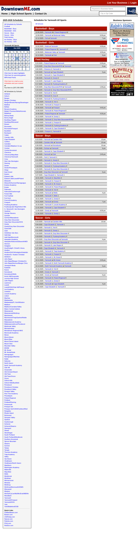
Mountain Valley (9, 346)
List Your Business (117, 3)
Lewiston (7, 291)
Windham (7, 478)
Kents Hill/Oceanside (11, 276)
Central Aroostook (10, 150)
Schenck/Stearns (10, 426)
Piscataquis (8, 396)
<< (6, 48)
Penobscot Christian (11, 387)
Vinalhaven (8, 461)
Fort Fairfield (8, 196)
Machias (7, 298)
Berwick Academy (10, 109)
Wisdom (7, 491)
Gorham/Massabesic (11, 217)
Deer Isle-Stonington (11, 161)
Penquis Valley (9, 391)
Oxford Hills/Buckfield (11, 383)
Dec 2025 (17, 48)
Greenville (7, 228)
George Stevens (10, 213)
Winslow (7, 483)
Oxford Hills (8, 380)
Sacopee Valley (9, 417)
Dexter (6, 165)
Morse (6, 335)
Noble (6, 359)
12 (24, 58)
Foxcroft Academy (10, 200)
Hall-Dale (7, 235)
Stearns (7, 443)
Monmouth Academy (11, 333)
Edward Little (8, 176)
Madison (7, 304)
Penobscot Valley (10, 389)
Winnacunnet (8, 480)
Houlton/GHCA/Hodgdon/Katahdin (16, 252)
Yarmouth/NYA (9, 502)
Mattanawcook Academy (12, 322)
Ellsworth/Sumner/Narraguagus (15, 183)
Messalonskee (9, 328)
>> (27, 48)
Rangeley (7, 411)
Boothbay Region (10, 120)
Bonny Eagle (8, 118)
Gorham (7, 215)
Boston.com (8, 514)
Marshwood (8, 315)
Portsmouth (8, 404)
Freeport (7, 202)
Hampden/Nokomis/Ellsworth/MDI (15, 241)
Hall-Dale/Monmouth (11, 237)
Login (133, 3)
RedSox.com (8, 525)
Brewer (6, 124)
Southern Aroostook (11, 439)
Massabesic (8, 320)
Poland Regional (10, 398)
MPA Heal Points (10, 77)
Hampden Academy (11, 239)
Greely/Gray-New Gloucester (14, 226)
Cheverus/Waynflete (11, 155)
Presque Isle (8, 406)
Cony (6, 159)
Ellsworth (7, 181)
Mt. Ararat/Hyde (9, 352)
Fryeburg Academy (10, 204)
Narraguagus (8, 354)
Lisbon (6, 296)
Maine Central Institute (12, 309)
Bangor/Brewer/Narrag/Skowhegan (16, 102)
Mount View (8, 344)
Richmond (7, 415)
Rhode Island (9, 413)
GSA (6, 231)
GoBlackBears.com (11, 512)
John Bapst (8, 259)
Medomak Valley (10, 326)
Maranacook (8, 311)
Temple (6, 450)
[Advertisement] (122, 139)
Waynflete (7, 472)
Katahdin (7, 267)
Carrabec (7, 144)
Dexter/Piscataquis (10, 168)
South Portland (9, 435)
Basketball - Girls (10, 31)
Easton (6, 174)
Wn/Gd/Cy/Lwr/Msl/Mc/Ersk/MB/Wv (16, 493)
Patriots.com (8, 521)
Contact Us (41, 13)
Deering (7, 163)
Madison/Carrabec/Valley (13, 307)
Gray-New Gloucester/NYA (13, 222)
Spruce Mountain (10, 441)
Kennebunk (8, 272)
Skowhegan (8, 433)
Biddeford (7, 113)
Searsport (7, 428)
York (5, 504)
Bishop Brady (9, 115)
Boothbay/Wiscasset (11, 122)
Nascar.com (8, 519)
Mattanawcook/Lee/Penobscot (14, 324)
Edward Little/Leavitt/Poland (14, 178)
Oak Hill (7, 367)
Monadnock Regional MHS (13, 330)
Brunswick (7, 126)
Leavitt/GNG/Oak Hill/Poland (14, 287)
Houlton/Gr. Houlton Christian (14, 254)
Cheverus (7, 152)
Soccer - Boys (9, 33)
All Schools (39, 24)
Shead (6, 430)
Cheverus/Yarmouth (11, 157)
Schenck (7, 424)
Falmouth (7, 189)
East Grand (8, 172)
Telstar (6, 448)
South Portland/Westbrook (13, 437)
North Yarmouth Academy (13, 365)
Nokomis (7, 361)
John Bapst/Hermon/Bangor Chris (15, 263)
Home (4, 13)
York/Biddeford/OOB (11, 506)
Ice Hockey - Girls (10, 41)
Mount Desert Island (11, 341)
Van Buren (8, 459)
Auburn (6, 96)
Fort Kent (7, 198)
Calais (6, 135)
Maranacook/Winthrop (12, 313)
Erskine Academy (10, 185)
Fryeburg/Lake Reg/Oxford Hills (15, 207)
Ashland (7, 94)
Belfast (6, 107)
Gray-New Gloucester (11, 220)
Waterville (7, 469)
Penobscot (8, 385)
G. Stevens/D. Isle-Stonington (14, 209)
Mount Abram (9, 337)
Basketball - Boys (10, 28)
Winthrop (7, 485)
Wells (6, 474)
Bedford (7, 105)
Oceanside (8, 370)
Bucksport (7, 133)
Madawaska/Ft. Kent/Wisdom (14, 302)
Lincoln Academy (10, 294)
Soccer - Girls (9, 35)
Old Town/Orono (9, 376)
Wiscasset (7, 489)
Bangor (6, 98)
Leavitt (6, 285)
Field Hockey (8, 37)
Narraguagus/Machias (12, 356)
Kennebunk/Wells (10, 274)
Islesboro (7, 257)
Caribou (7, 141)
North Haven (8, 363)
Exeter (6, 187)
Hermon (7, 244)
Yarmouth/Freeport (10, 500)
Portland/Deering (10, 402)
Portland (7, 400)
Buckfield (7, 131)
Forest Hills (8, 194)
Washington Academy (11, 467)
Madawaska (8, 300)
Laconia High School (11, 278)
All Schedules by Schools (13, 24)
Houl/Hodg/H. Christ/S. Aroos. (14, 248)
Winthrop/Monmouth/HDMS (13, 487)
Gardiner (7, 211)
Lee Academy (9, 289)
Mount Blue (8, 339)
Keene (6, 270)
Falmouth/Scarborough (12, 191)
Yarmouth (7, 498)
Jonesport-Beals (10, 265)
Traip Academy (9, 454)
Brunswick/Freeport (11, 128)
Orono (6, 378)
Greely (6, 224)
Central (6, 148)
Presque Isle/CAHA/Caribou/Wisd (15, 409)
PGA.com (7, 523)
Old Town (7, 374)
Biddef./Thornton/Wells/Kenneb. (15, 111)
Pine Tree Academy (11, 393)
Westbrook (8, 476)
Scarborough (8, 422)
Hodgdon (7, 246)
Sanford (7, 419)
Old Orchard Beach (11, 372)
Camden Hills (9, 137)
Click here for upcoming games (15, 75)
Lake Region (8, 280)
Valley (6, 456)
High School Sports (21, 13)
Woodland (7, 496)
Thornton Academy (10, 452)
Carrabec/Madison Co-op (13, 146)
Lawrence (7, 283)
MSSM (6, 348)
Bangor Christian (10, 100)
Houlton (7, 250)
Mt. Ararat (7, 350)
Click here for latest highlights (14, 73)
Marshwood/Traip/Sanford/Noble (15, 317)
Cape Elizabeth (9, 139)
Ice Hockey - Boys (10, 39)
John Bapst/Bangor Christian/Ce (15, 261)
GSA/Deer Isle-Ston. (11, 233)
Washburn (7, 465)
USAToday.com (9, 517)
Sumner (7, 446)
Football (7, 26)
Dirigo (6, 170)
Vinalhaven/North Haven (12, 463)
